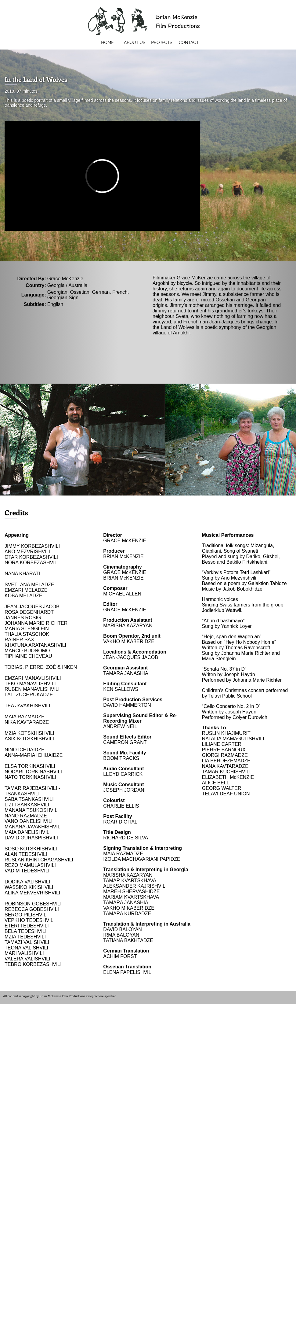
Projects (161, 42)
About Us (135, 42)
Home (107, 42)
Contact (189, 42)
